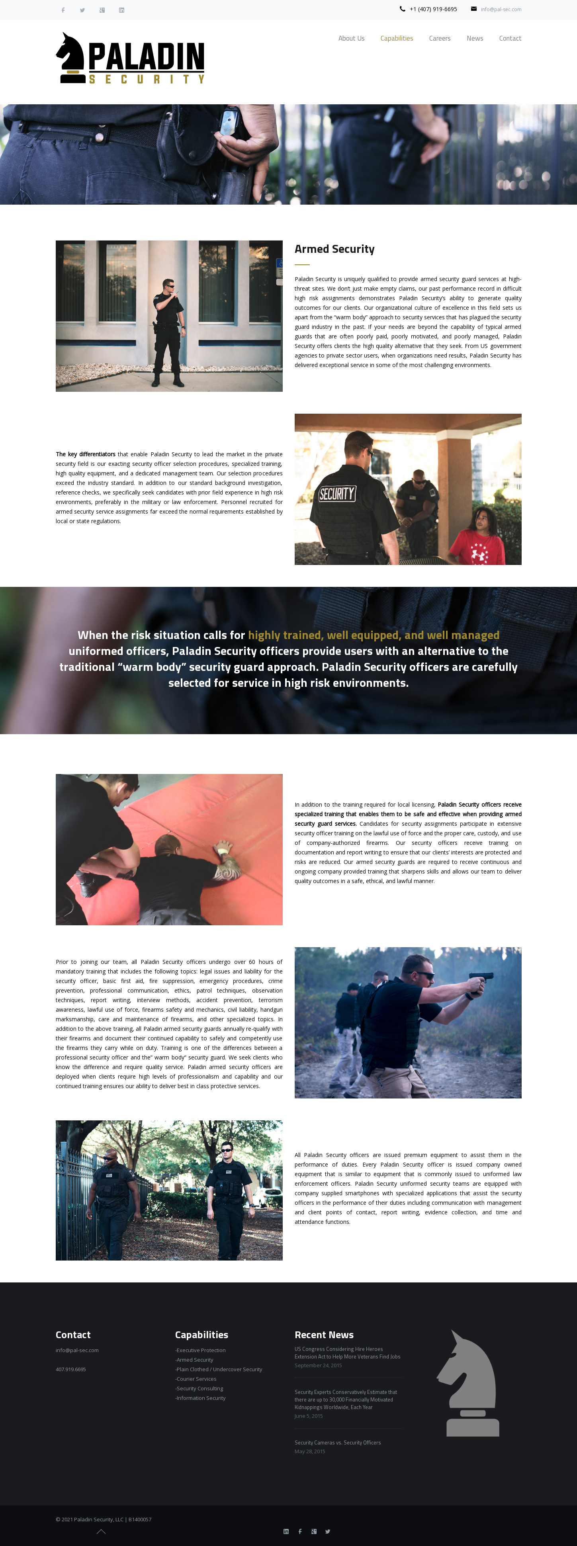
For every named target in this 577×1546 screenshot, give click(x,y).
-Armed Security (194, 1359)
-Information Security (200, 1397)
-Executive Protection (200, 1350)
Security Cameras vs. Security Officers (338, 1442)
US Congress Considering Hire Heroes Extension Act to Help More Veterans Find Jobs (348, 1352)
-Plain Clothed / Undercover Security (218, 1369)
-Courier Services (196, 1378)
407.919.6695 (71, 1369)
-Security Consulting (199, 1388)
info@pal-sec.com (501, 9)
